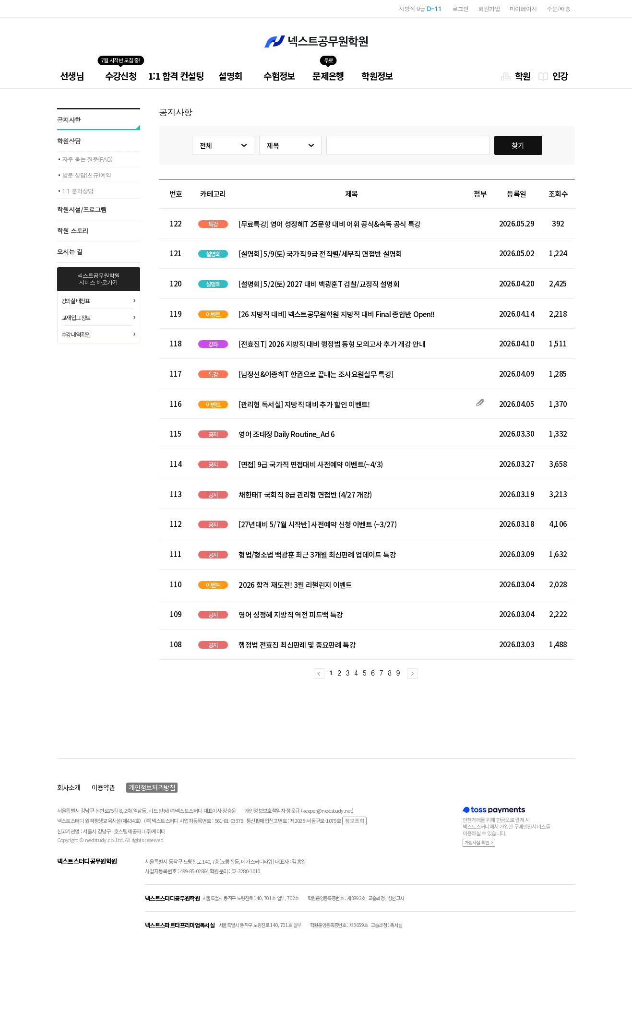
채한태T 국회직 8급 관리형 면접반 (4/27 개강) (304, 494)
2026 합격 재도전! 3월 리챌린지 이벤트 (295, 585)
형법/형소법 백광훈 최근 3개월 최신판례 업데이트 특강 (317, 554)
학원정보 (377, 75)
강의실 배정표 (75, 301)
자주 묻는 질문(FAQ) (87, 159)
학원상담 (69, 140)
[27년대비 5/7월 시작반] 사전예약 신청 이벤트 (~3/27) (317, 524)
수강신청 (120, 75)
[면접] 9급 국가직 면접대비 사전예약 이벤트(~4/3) (310, 464)
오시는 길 (70, 251)
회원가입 (489, 8)
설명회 (230, 75)
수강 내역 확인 (76, 334)
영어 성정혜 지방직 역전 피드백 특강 (290, 614)
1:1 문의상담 (78, 191)
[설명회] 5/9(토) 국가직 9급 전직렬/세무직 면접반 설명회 (320, 254)
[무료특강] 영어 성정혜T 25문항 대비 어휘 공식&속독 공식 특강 (329, 224)
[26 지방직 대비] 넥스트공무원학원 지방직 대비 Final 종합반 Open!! (336, 314)
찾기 (518, 145)
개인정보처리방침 (152, 787)
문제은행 (328, 75)
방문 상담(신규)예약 (86, 175)
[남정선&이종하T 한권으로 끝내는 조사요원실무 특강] (315, 374)
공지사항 (69, 119)
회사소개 (68, 787)
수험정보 (279, 75)
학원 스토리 (72, 230)
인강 (560, 75)
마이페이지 (523, 8)
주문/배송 (559, 8)
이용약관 (103, 787)
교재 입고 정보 (76, 317)
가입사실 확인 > (479, 842)
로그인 (461, 8)
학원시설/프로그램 (82, 209)
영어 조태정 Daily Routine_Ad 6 (286, 434)
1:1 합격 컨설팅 (176, 75)
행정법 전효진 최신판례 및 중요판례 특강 (297, 645)
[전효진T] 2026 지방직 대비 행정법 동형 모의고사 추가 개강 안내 (331, 344)
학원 (523, 75)
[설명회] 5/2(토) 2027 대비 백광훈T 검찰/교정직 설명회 (318, 284)
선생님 (71, 75)
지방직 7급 (418, 8)
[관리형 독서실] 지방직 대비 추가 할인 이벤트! (304, 404)
